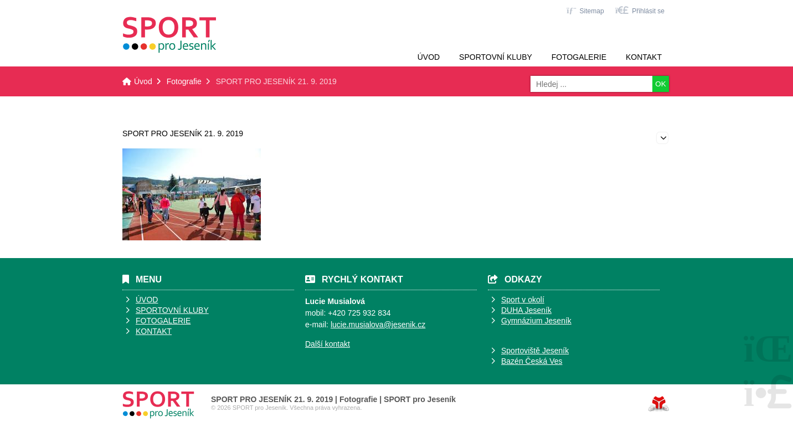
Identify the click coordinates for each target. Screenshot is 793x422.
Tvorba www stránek (659, 403)
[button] (640, 10)
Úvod (169, 35)
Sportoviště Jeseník (535, 350)
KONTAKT (154, 331)
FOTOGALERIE (163, 320)
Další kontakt (327, 343)
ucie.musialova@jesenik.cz (378, 324)
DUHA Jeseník (526, 310)
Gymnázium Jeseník (536, 320)
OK (660, 84)
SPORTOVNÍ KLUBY (172, 310)
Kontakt (644, 57)
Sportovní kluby (495, 57)
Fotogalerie (579, 57)
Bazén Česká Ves (532, 361)
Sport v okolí (522, 299)
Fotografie (184, 81)
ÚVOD (147, 299)
